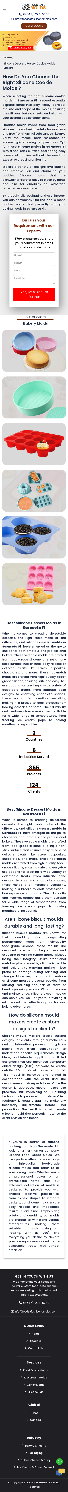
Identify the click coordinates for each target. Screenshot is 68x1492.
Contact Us (34, 1348)
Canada (34, 1420)
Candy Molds (34, 1385)
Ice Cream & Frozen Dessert (34, 1467)
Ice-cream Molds (34, 1377)
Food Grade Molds (34, 1370)
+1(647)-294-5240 (34, 14)
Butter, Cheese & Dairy (34, 1460)
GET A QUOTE (34, 26)
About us (34, 1341)
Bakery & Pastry (34, 1445)
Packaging (34, 1453)
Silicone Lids (34, 1392)
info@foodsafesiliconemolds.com (34, 19)
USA (34, 1413)
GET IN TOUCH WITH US (34, 1276)
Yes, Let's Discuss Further (34, 294)
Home (34, 1334)
